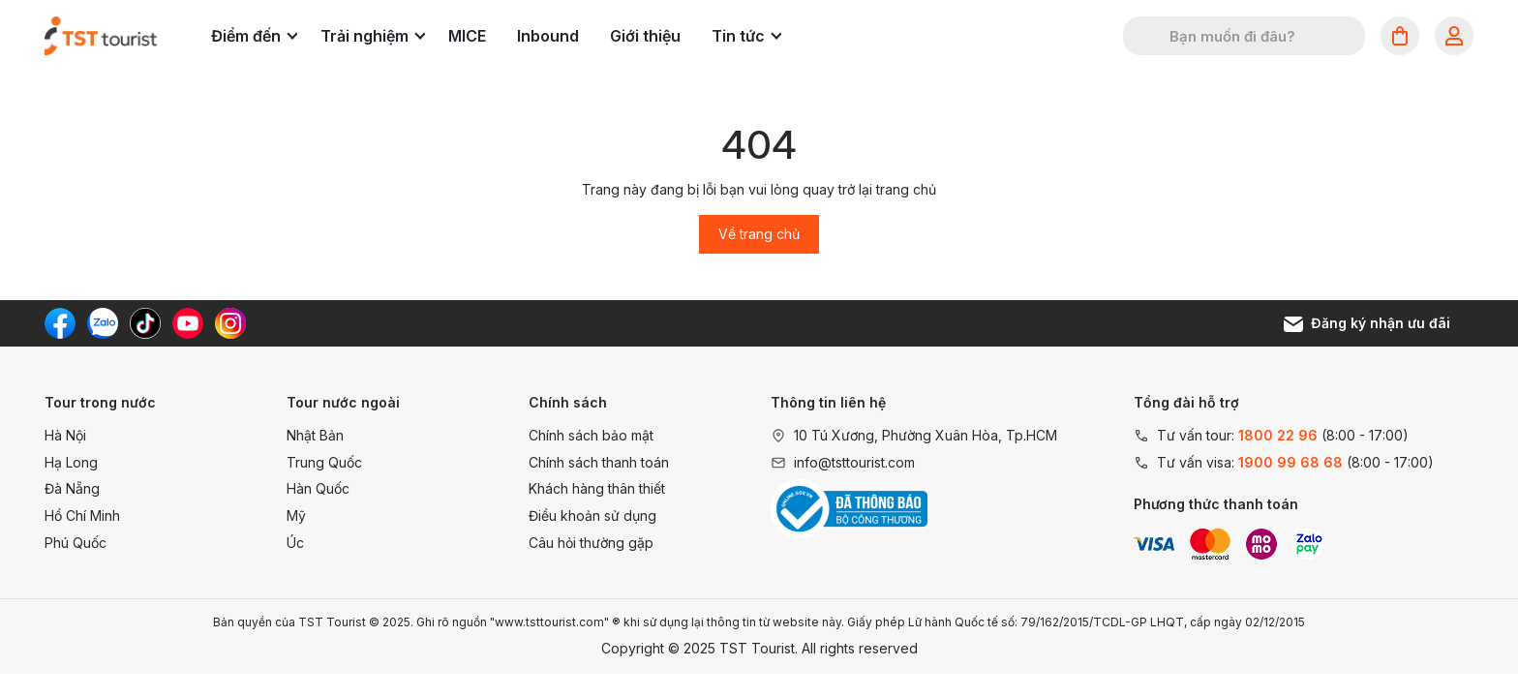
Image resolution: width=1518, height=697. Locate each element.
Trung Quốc (324, 462)
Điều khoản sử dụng (592, 515)
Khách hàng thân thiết (597, 488)
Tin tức (746, 35)
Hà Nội (65, 435)
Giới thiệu (645, 35)
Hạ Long (71, 462)
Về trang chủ (759, 234)
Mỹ (296, 515)
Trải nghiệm (372, 35)
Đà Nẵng (72, 488)
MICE (467, 35)
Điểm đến (254, 35)
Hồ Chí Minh (82, 515)
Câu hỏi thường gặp (591, 542)
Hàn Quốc (318, 488)
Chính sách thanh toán (599, 462)
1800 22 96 (1278, 435)
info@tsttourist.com (854, 462)
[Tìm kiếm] (1150, 35)
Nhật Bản (315, 435)
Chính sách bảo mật (591, 435)
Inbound (548, 35)
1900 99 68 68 (1290, 462)
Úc (295, 542)
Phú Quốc (75, 542)
